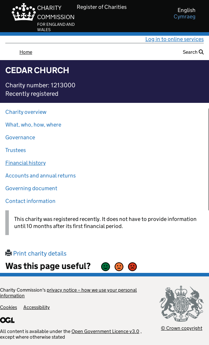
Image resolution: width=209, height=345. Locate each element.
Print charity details (35, 253)
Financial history (25, 162)
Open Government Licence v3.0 (105, 331)
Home (25, 52)
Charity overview (25, 112)
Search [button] (193, 52)
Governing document (31, 188)
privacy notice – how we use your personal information (68, 293)
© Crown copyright (181, 328)
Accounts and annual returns (40, 175)
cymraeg (185, 16)
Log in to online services (174, 39)
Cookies (8, 307)
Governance (20, 137)
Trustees (15, 150)
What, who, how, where (33, 124)
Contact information (30, 201)
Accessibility (36, 307)
